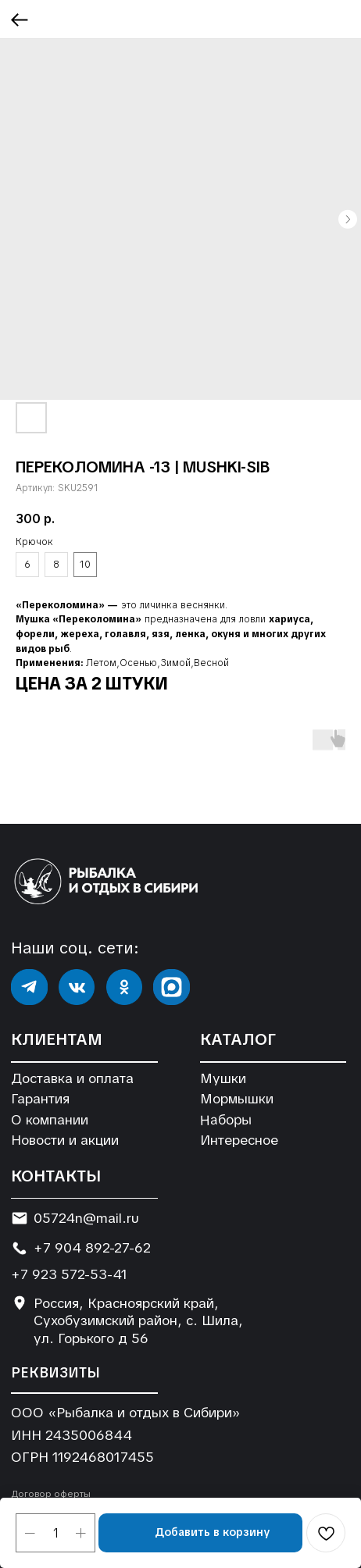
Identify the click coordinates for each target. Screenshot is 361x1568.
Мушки (223, 1078)
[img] (29, 987)
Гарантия (40, 1098)
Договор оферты (51, 1493)
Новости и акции (65, 1140)
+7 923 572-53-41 (69, 1274)
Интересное (239, 1140)
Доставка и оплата (72, 1078)
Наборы (225, 1119)
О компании (49, 1119)
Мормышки (236, 1098)
